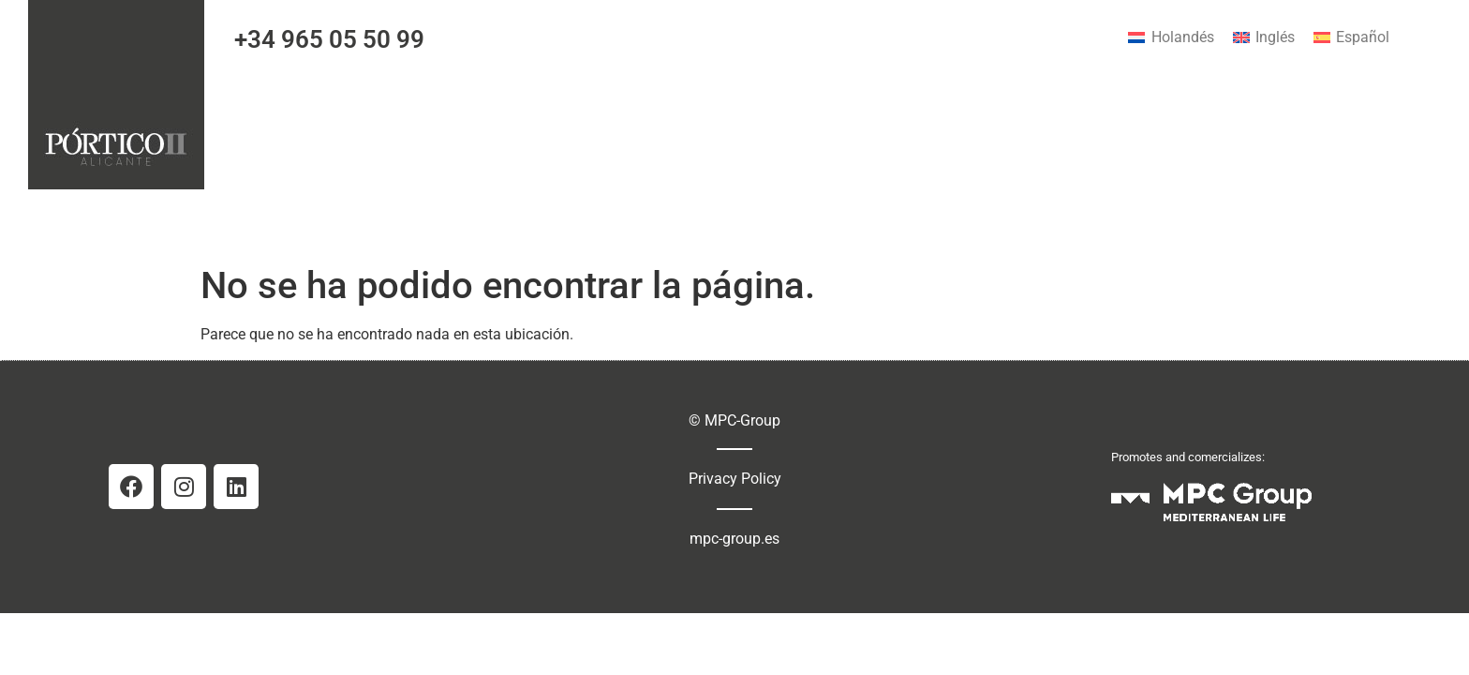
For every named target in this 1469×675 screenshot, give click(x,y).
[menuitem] (1171, 37)
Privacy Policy (735, 479)
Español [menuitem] (1362, 37)
